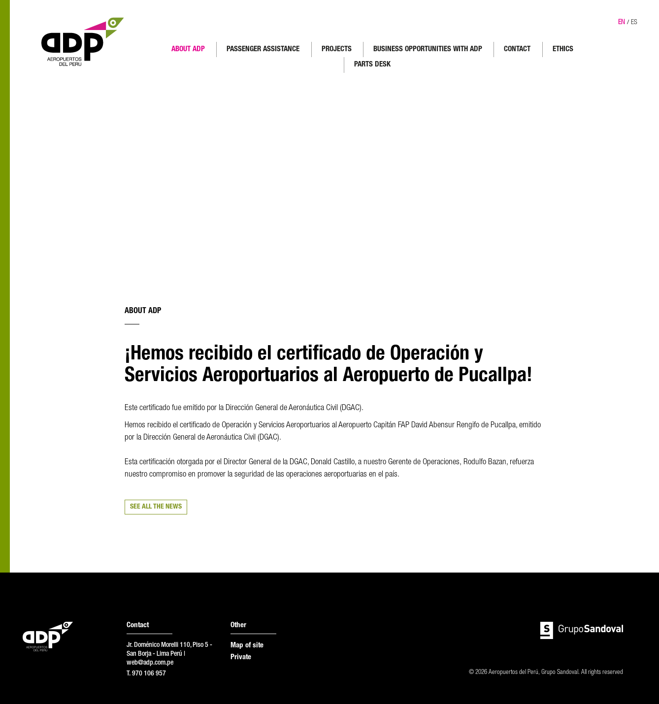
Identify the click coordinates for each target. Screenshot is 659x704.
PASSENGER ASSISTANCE (263, 49)
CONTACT (517, 49)
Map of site (247, 645)
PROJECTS (337, 49)
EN (621, 22)
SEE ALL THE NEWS (156, 507)
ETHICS (563, 49)
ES (634, 22)
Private (241, 657)
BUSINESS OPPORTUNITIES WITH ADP (427, 49)
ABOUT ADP (188, 49)
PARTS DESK (372, 64)
